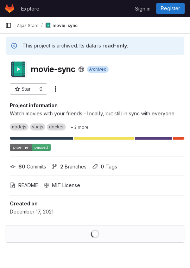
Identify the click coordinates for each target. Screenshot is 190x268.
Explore (30, 9)
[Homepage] (9, 8)
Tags (104, 167)
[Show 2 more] (79, 127)
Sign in (143, 9)
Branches (69, 167)
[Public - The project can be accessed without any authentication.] (81, 69)
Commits (28, 167)
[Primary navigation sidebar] (8, 25)
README (24, 185)
